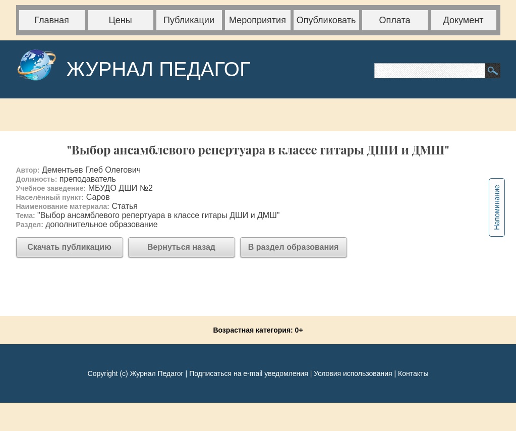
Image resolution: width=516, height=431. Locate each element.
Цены (120, 20)
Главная (51, 20)
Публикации (188, 20)
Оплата (395, 20)
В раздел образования (293, 247)
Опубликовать (326, 20)
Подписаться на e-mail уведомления (248, 373)
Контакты (413, 373)
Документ (463, 20)
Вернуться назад (181, 247)
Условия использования (353, 373)
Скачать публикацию (69, 247)
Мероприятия (257, 20)
